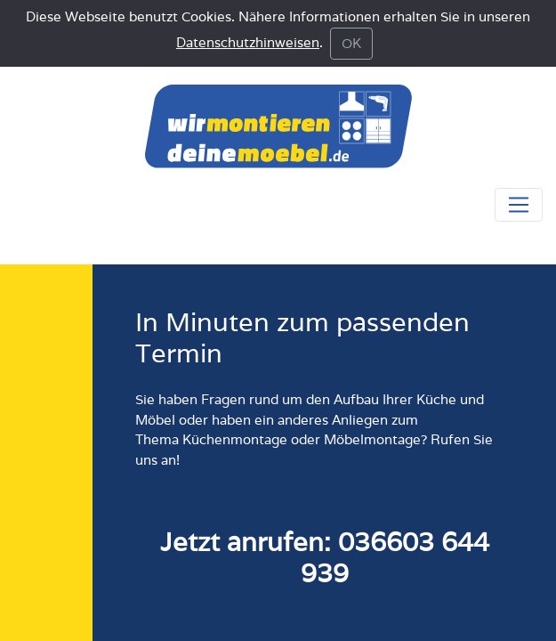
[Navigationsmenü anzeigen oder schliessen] (519, 205)
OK (351, 43)
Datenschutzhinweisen (247, 42)
